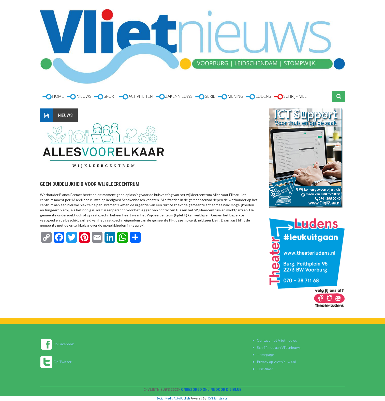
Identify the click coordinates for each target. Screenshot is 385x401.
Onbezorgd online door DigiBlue (211, 389)
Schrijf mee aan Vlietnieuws (279, 347)
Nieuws (65, 115)
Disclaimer (265, 369)
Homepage (265, 354)
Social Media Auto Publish (173, 398)
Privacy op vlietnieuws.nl (276, 361)
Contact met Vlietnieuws (277, 340)
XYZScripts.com (218, 398)
